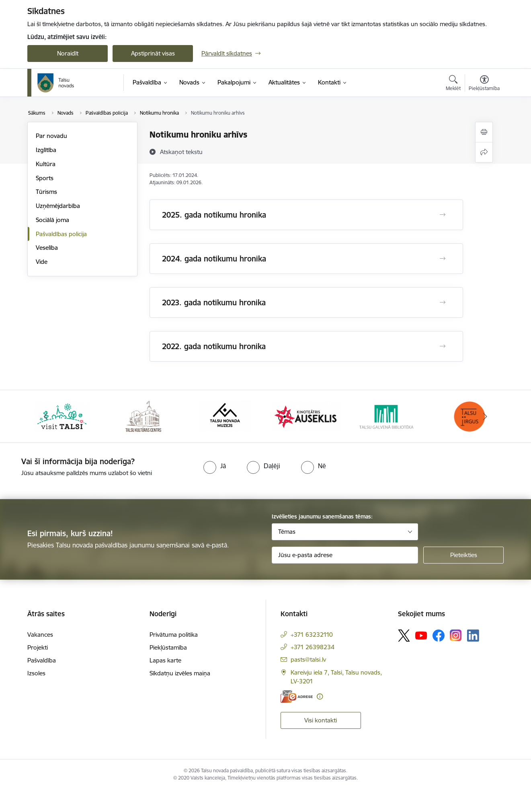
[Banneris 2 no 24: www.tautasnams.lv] (143, 416)
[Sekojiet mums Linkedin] (473, 636)
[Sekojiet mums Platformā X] (404, 636)
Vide (41, 261)
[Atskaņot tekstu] (181, 151)
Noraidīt (67, 53)
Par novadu (51, 136)
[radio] (214, 466)
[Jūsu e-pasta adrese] (345, 555)
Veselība (47, 247)
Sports (44, 178)
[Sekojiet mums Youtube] (421, 635)
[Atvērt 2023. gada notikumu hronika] (443, 302)
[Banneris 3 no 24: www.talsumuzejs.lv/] (225, 416)
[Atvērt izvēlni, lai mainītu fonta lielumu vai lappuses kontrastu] (484, 84)
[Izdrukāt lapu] (484, 132)
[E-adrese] (297, 696)
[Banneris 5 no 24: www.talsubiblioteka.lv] (387, 416)
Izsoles (36, 673)
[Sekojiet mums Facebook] (439, 636)
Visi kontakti (320, 720)
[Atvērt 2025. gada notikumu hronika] (443, 215)
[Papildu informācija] (320, 696)
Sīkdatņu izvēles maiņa (180, 673)
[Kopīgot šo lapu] (484, 152)
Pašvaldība (41, 660)
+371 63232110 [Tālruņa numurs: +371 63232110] (312, 634)
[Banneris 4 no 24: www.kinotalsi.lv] (306, 416)
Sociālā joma (52, 220)
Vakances (40, 634)
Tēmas (286, 531)
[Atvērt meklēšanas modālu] (453, 84)
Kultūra (45, 164)
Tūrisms (46, 191)
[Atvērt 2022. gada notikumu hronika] (443, 346)
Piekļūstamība (168, 647)
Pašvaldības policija (61, 234)
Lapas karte (165, 660)
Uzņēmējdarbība (58, 206)
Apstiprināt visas (153, 53)
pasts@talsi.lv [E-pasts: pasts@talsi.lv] (308, 659)
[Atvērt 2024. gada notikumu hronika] (443, 258)
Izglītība (46, 150)
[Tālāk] (485, 416)
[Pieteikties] (463, 555)
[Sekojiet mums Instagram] (456, 635)
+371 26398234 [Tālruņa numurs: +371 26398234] (312, 647)
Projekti (37, 647)
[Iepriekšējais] (45, 416)
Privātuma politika (174, 634)
